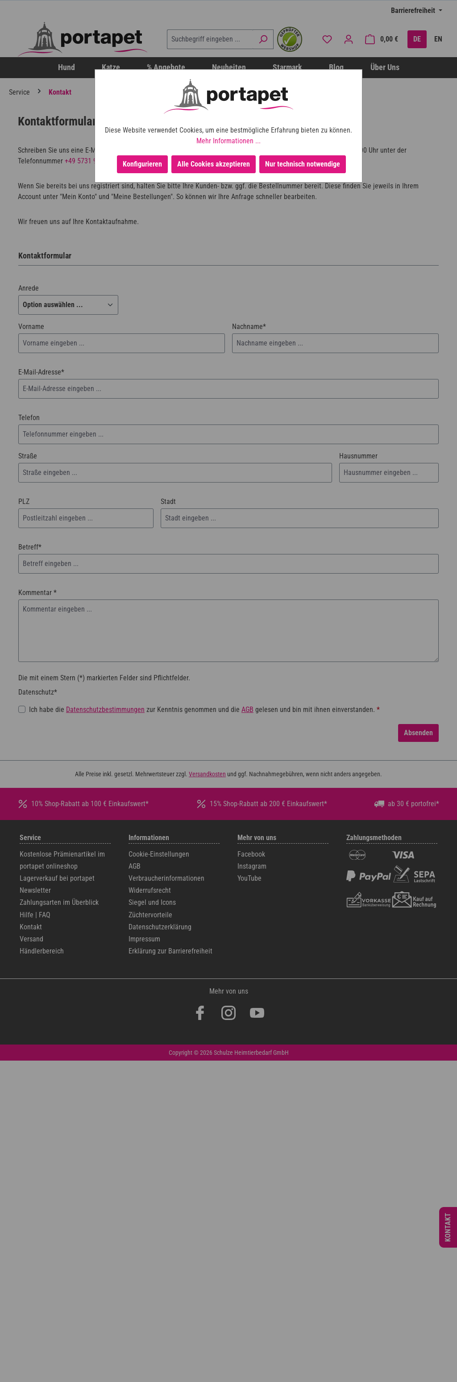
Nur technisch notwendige (302, 164)
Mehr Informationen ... (228, 141)
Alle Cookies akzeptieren (213, 164)
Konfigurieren (142, 164)
